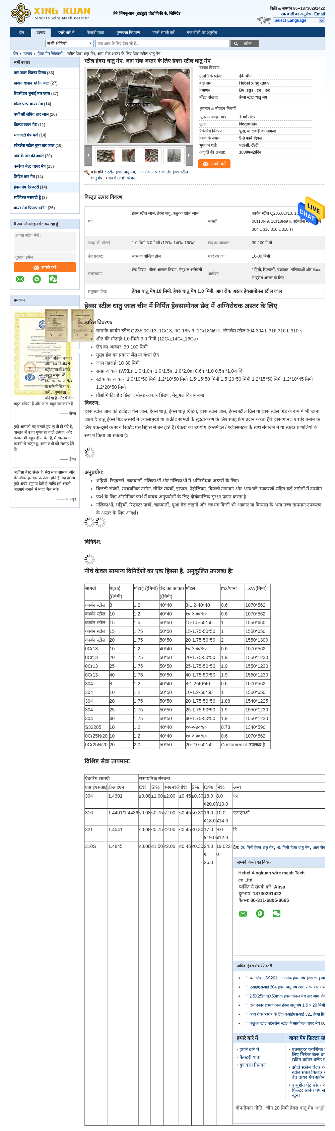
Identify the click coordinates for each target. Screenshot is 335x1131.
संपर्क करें (45, 267)
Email (319, 14)
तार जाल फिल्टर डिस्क (30, 72)
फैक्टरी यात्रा (95, 32)
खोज (248, 43)
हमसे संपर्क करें (163, 32)
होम (21, 32)
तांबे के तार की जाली (29, 156)
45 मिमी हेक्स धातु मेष (293, 847)
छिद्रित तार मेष (24, 176)
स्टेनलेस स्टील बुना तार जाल (34, 145)
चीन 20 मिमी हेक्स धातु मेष (289, 1108)
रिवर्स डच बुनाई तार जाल (32, 93)
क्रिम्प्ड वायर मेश (25, 124)
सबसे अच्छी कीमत (122, 178)
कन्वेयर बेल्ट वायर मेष (30, 166)
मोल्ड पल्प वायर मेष (28, 104)
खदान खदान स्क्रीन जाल (31, 83)
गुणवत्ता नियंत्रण (128, 32)
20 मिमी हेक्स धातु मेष (257, 847)
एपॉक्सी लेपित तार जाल (31, 114)
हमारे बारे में (66, 32)
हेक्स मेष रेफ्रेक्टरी (50, 53)
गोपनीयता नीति (249, 1108)
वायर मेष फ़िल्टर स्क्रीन (30, 208)
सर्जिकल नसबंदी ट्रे (27, 197)
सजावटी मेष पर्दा (26, 135)
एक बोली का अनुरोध (295, 14)
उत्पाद (41, 32)
